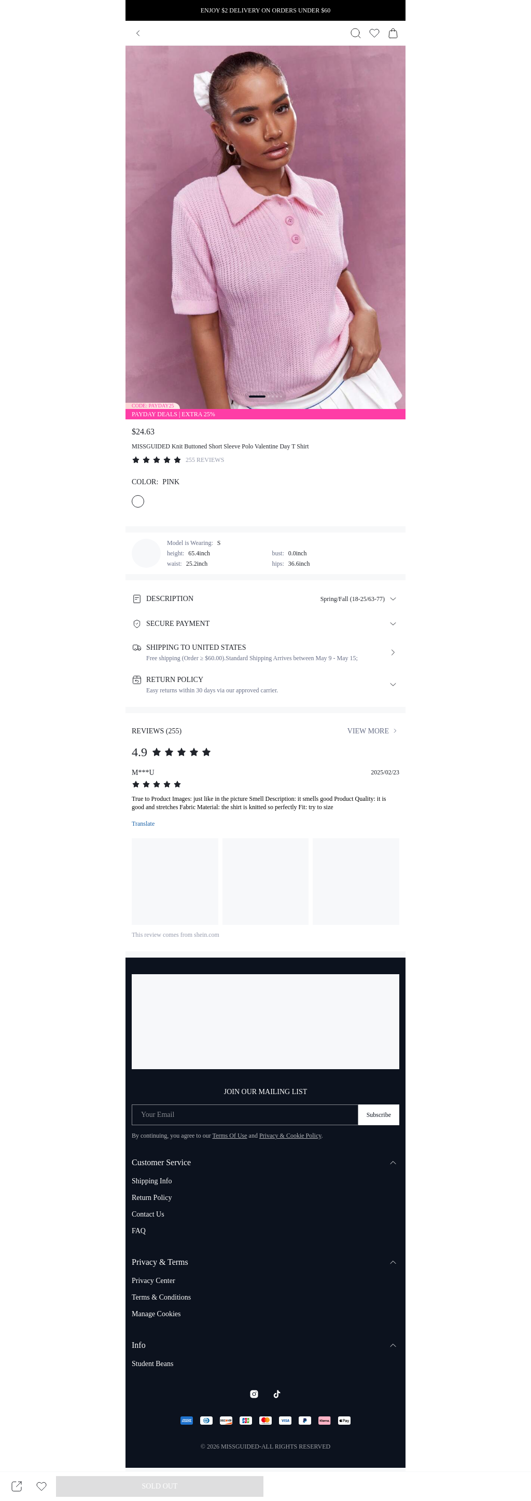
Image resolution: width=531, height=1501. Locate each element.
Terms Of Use (229, 1135)
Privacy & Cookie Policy (290, 1135)
